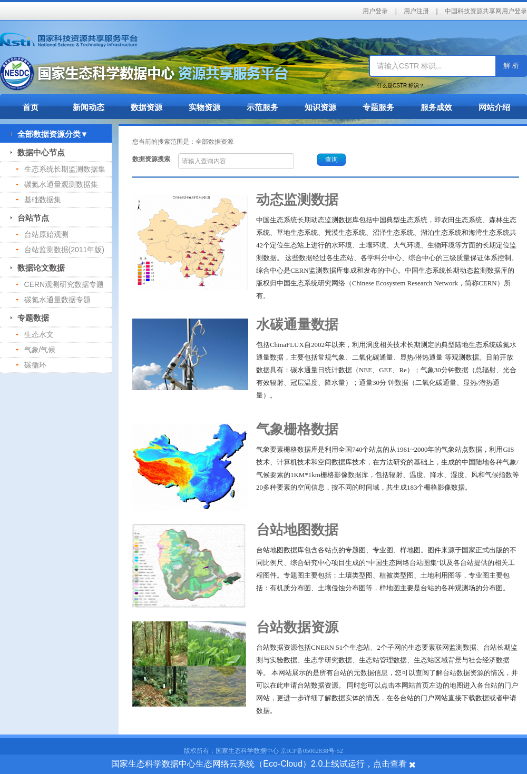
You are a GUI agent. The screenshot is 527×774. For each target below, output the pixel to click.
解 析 (511, 66)
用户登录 (375, 11)
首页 (30, 107)
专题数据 (30, 317)
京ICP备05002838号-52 (311, 751)
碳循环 (31, 365)
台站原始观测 (42, 234)
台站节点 (30, 217)
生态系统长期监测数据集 (60, 169)
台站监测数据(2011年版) (60, 249)
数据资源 (146, 107)
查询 (331, 159)
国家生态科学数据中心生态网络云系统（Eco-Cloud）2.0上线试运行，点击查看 (259, 763)
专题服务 (378, 107)
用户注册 (416, 11)
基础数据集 (38, 199)
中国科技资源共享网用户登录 (486, 11)
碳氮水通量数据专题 (53, 299)
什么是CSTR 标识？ (400, 85)
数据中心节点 (38, 152)
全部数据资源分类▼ (49, 134)
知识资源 (320, 107)
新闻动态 (88, 107)
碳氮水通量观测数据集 (57, 184)
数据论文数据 (38, 267)
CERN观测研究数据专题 (60, 284)
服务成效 (436, 107)
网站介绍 (494, 107)
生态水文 (35, 334)
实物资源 (204, 107)
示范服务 (262, 107)
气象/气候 (35, 349)
